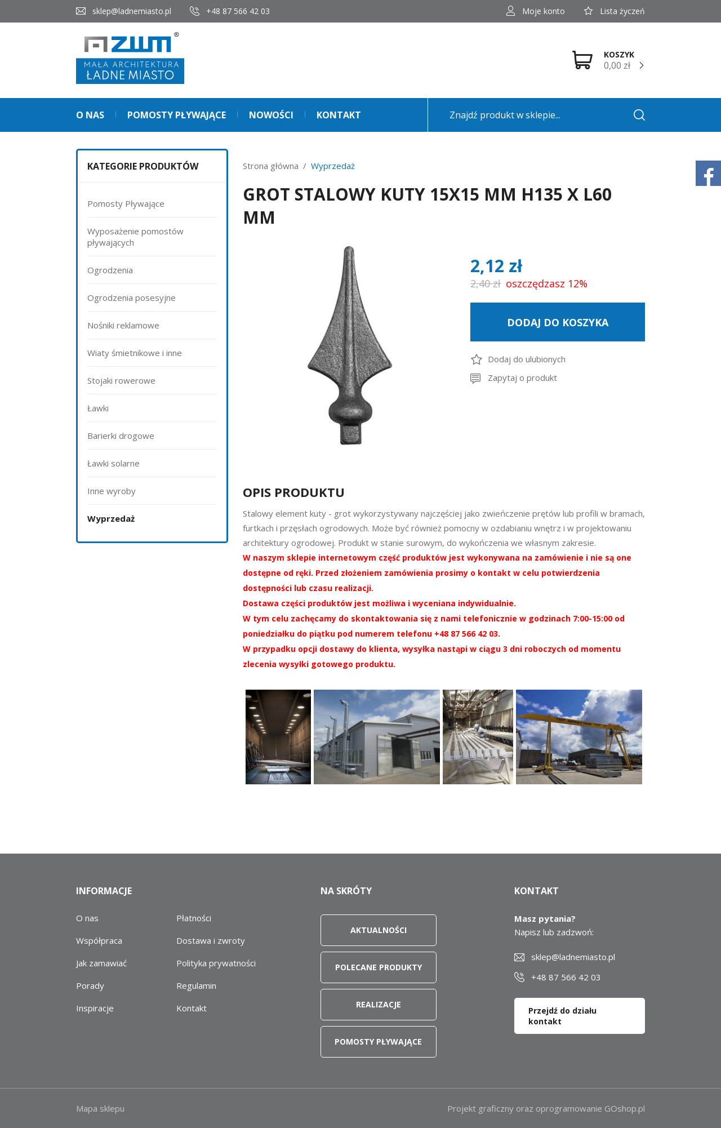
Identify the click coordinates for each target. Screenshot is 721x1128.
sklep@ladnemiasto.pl (131, 11)
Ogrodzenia (110, 270)
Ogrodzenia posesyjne (131, 297)
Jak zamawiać (101, 963)
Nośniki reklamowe (123, 325)
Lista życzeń (622, 11)
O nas (90, 115)
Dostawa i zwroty (210, 940)
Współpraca (99, 940)
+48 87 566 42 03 (238, 11)
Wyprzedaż (111, 518)
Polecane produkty (378, 967)
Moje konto (543, 11)
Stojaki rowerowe (121, 380)
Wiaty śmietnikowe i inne (134, 352)
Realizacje (378, 1004)
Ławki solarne (113, 463)
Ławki (98, 408)
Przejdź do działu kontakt (562, 1016)
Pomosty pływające (176, 115)
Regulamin (196, 985)
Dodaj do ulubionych (527, 359)
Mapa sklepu (100, 1108)
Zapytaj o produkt (522, 377)
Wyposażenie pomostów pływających (135, 236)
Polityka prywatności (216, 963)
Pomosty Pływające (125, 203)
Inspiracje (95, 1008)
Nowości (271, 115)
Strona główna (271, 165)
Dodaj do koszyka (557, 322)
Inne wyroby (111, 490)
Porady (90, 985)
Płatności (193, 917)
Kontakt (339, 115)
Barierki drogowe (120, 435)
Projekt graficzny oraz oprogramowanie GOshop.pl (546, 1108)
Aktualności (378, 930)
